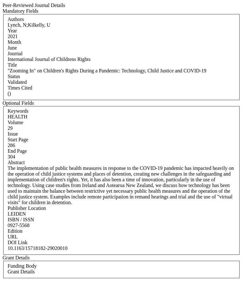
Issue (13, 134)
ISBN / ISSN (21, 219)
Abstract (16, 162)
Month (14, 42)
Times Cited (20, 87)
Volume (15, 122)
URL (13, 236)
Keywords (18, 111)
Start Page (18, 139)
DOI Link (18, 242)
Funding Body (22, 266)
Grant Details (21, 271)
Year (12, 30)
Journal (15, 53)
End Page (17, 151)
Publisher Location (27, 208)
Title (12, 65)
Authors (16, 19)
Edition (15, 231)
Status (14, 76)
